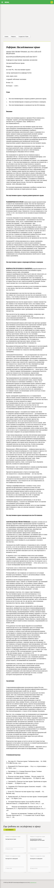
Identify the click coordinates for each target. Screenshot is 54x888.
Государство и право (23, 36)
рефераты (13, 36)
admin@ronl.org (33, 882)
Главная (6, 36)
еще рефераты (9, 829)
